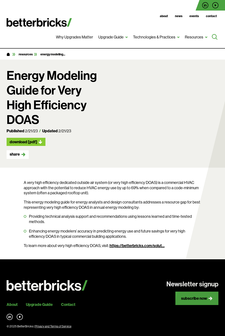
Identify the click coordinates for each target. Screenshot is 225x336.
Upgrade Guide (111, 37)
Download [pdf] (23, 141)
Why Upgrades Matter (74, 37)
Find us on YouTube (215, 5)
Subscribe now (194, 298)
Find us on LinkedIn (205, 5)
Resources (194, 37)
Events (194, 16)
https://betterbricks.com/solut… (137, 245)
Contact (211, 16)
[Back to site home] (47, 285)
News (178, 16)
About (164, 16)
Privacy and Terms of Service (53, 326)
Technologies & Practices (154, 37)
